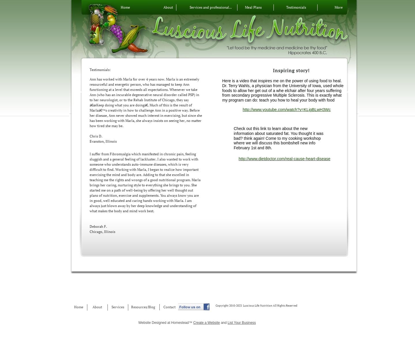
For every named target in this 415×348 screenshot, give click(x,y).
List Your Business (242, 323)
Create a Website (206, 323)
